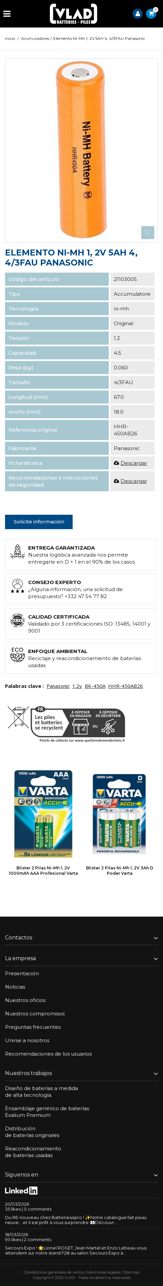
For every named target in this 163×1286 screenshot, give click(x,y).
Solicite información (39, 521)
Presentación (22, 973)
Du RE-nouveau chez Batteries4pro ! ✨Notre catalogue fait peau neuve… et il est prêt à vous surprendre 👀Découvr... (76, 1220)
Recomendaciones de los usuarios (48, 1054)
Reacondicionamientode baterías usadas (33, 1151)
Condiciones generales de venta (53, 1272)
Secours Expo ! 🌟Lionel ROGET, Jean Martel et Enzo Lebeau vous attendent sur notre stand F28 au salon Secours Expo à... (76, 1250)
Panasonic (58, 686)
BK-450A (95, 686)
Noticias (15, 987)
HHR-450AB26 (125, 686)
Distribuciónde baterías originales (32, 1131)
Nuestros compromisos (35, 1013)
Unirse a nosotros (27, 1040)
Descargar (133, 463)
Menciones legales (103, 1272)
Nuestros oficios (25, 1000)
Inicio (10, 38)
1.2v (77, 686)
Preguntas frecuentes (33, 1027)
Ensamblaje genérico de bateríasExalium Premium (47, 1111)
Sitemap (131, 1272)
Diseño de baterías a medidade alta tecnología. (41, 1091)
